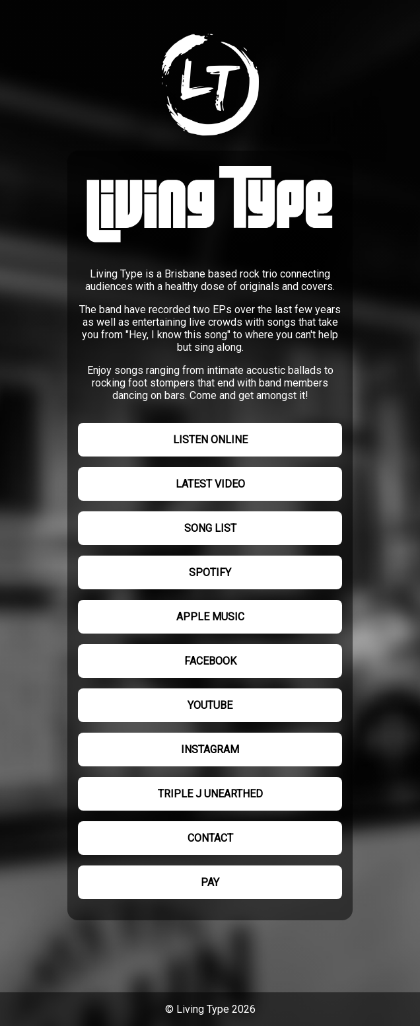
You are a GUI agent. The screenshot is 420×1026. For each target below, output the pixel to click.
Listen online (210, 439)
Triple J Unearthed (210, 794)
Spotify (210, 572)
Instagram (210, 749)
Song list (210, 528)
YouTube (210, 705)
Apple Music (210, 616)
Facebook (210, 661)
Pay (210, 882)
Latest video (210, 484)
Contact (210, 838)
